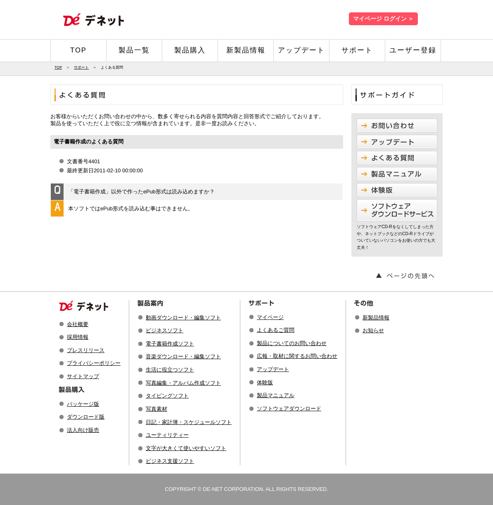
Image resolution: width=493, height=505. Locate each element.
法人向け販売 (83, 430)
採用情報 (77, 337)
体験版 (265, 382)
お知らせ (373, 330)
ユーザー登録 (412, 50)
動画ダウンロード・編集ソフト (183, 317)
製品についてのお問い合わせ (292, 343)
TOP (78, 50)
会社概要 (77, 324)
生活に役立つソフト (170, 370)
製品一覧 (134, 50)
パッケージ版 (83, 404)
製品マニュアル (275, 395)
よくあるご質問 (275, 330)
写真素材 (156, 409)
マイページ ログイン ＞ (383, 19)
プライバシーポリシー (94, 363)
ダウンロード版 (85, 417)
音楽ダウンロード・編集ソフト (183, 356)
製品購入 (190, 50)
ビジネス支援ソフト (170, 461)
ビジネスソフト (164, 330)
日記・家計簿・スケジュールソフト (189, 422)
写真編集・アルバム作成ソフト (183, 383)
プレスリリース (85, 350)
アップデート (301, 50)
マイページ (270, 317)
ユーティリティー (167, 435)
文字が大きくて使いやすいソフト (186, 448)
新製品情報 (245, 50)
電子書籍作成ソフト (170, 344)
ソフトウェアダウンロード (289, 408)
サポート (357, 50)
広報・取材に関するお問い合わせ (297, 356)
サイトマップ (83, 376)
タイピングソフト (167, 396)
